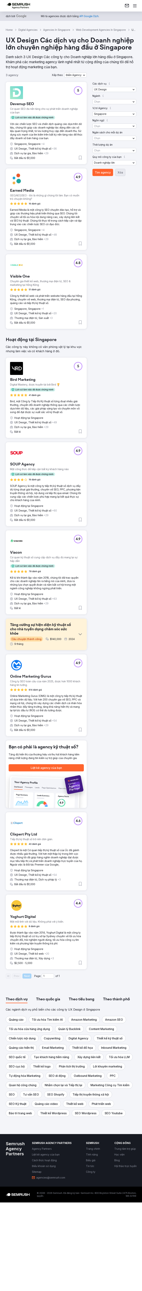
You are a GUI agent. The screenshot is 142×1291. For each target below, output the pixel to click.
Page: (37, 1069)
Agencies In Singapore (56, 29)
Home (9, 29)
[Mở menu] (135, 5)
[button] (75, 75)
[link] (127, 5)
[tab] (16, 1092)
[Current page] (48, 1069)
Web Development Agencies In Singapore (101, 29)
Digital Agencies (28, 29)
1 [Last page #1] (59, 1069)
